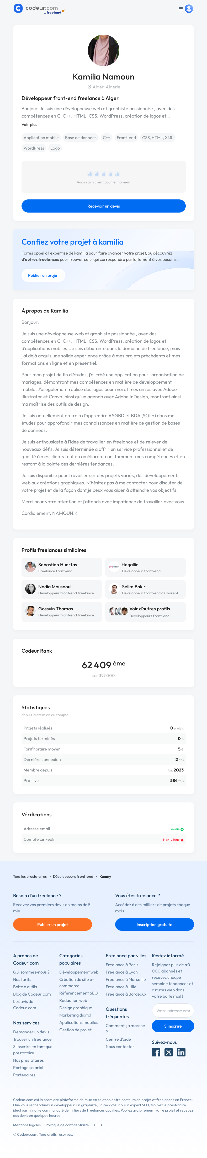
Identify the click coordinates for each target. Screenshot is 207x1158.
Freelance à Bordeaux (126, 994)
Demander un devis (31, 1031)
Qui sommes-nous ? (31, 972)
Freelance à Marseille (126, 979)
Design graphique (75, 1007)
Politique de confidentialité (67, 1125)
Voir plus (29, 124)
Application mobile (41, 137)
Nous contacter (120, 1046)
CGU (98, 1125)
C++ (106, 137)
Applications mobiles (78, 1022)
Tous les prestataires (30, 876)
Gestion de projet (75, 1029)
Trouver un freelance (32, 1039)
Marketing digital (75, 1015)
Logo (55, 148)
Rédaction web (73, 1000)
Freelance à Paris (122, 964)
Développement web (78, 972)
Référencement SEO (78, 993)
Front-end (126, 137)
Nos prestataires (28, 1060)
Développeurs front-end (149, 616)
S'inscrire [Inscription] (173, 1026)
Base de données (81, 137)
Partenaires (24, 1074)
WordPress (34, 148)
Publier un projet (43, 275)
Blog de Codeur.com (32, 994)
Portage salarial (28, 1067)
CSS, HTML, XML (157, 137)
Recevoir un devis (103, 206)
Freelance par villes (126, 956)
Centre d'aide (118, 1039)
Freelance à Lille (121, 986)
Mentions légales (27, 1125)
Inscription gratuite (154, 924)
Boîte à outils (25, 986)
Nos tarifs (22, 979)
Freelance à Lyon (122, 972)
